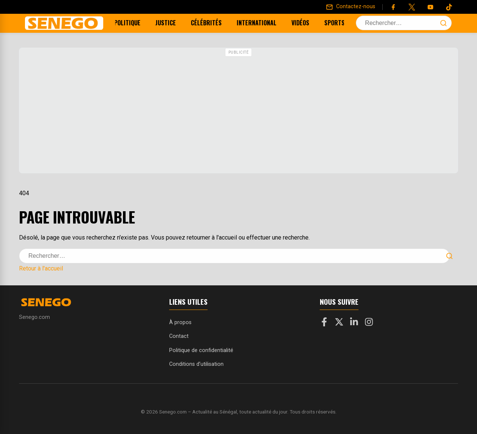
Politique (131, 22)
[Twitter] (411, 7)
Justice (169, 22)
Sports (338, 22)
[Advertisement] (238, 111)
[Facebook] (393, 7)
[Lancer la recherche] (443, 23)
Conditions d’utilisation (196, 364)
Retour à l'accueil (41, 268)
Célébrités (210, 22)
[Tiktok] (449, 7)
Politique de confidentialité (201, 350)
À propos (180, 322)
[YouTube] (430, 7)
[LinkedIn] (354, 323)
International (260, 22)
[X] (339, 323)
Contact (179, 336)
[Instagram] (368, 323)
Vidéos (304, 22)
